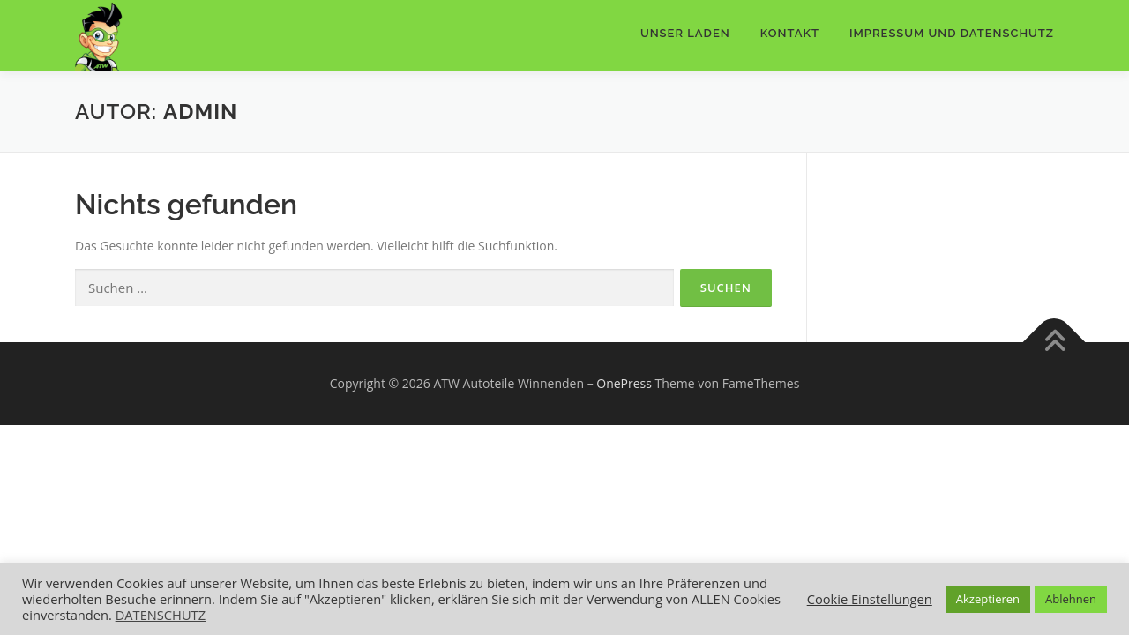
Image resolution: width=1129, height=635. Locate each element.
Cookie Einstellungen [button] (869, 599)
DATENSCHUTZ (161, 615)
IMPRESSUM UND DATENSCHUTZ (951, 33)
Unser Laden (685, 33)
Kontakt (789, 33)
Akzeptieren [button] (988, 599)
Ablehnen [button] (1070, 599)
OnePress (624, 383)
